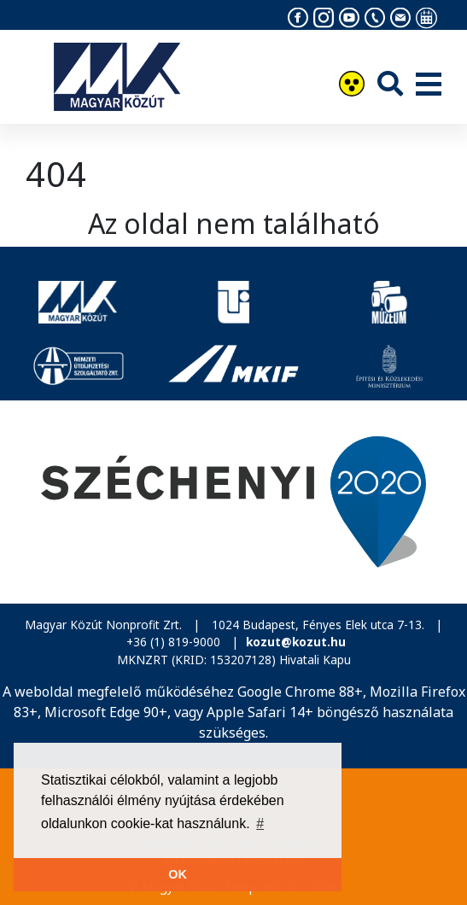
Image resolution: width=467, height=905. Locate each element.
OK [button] (177, 874)
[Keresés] (390, 83)
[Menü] (428, 85)
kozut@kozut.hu (296, 642)
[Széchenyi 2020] (233, 501)
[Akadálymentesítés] (352, 86)
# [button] (260, 823)
